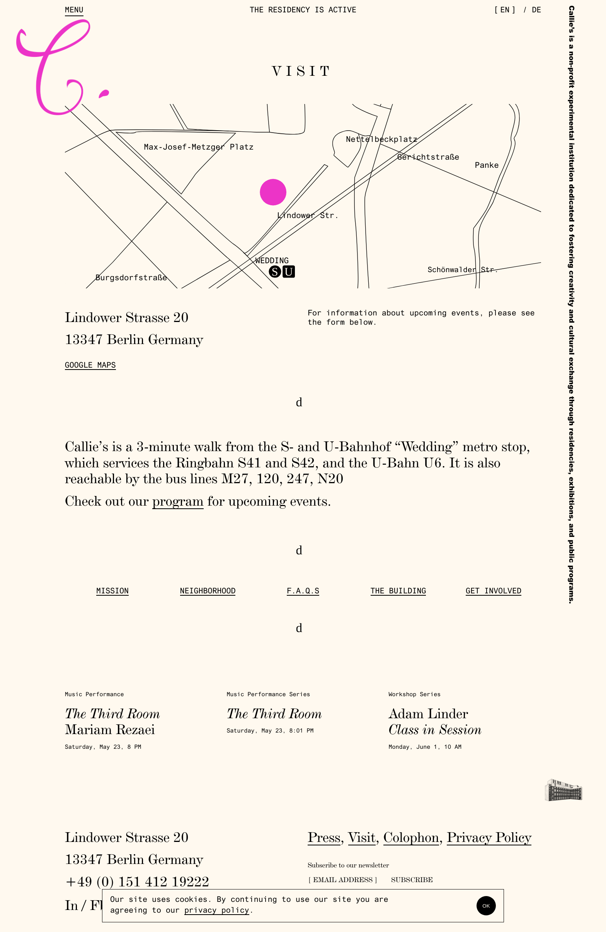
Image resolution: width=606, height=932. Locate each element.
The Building (398, 592)
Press (324, 836)
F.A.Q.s (303, 592)
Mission (112, 592)
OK (486, 906)
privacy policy (216, 911)
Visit (362, 836)
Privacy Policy (489, 836)
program (177, 500)
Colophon (411, 836)
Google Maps (90, 366)
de (536, 11)
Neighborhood (208, 592)
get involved (493, 592)
